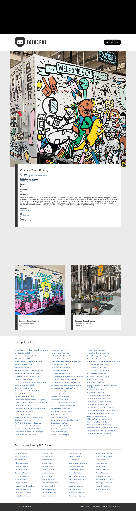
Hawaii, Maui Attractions (23, 493)
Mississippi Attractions (49, 493)
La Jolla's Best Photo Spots (60, 370)
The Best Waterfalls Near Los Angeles (99, 401)
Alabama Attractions (21, 453)
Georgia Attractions (21, 483)
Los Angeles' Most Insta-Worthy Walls (63, 379)
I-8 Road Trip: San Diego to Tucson (62, 356)
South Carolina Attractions (104, 453)
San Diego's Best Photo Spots (97, 367)
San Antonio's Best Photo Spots (97, 365)
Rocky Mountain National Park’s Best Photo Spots (103, 362)
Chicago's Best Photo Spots (24, 394)
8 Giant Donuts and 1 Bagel (24, 359)
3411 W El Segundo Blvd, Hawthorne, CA (34, 176)
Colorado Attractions (21, 470)
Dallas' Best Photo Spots (23, 405)
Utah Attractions (101, 466)
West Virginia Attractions (104, 483)
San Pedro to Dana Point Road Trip (98, 376)
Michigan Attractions (48, 486)
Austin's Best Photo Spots (23, 367)
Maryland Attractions (48, 479)
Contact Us (116, 507)
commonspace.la (25, 210)
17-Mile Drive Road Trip (22, 353)
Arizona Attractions (21, 460)
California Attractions (21, 466)
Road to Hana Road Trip (95, 359)
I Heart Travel (84, 507)
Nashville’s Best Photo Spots (60, 408)
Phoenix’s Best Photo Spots (60, 435)
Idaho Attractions (47, 453)
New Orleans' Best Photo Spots (61, 411)
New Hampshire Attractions (78, 463)
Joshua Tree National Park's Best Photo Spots (66, 362)
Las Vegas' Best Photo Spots (60, 373)
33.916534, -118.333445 (28, 181)
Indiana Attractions (48, 460)
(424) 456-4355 (25, 216)
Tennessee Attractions (103, 460)
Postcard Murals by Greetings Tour (98, 353)
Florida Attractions (21, 479)
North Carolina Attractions (77, 476)
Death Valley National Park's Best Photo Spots (30, 408)
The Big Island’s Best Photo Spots (98, 404)
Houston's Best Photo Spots (60, 353)
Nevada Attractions (75, 460)
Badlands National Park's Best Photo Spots (29, 370)
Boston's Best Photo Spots (23, 379)
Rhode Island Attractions (77, 496)
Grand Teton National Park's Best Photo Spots (30, 429)
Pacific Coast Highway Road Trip (61, 429)
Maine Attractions (47, 476)
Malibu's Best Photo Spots (59, 391)
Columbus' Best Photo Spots (24, 397)
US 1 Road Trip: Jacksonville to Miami (99, 419)
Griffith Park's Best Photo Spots (25, 435)
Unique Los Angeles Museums (97, 416)
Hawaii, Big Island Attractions (24, 486)
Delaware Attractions (21, 476)
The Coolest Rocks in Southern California (100, 407)
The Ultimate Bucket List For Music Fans (100, 413)
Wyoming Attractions (102, 489)
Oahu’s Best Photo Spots (59, 417)
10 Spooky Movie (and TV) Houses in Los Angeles (31, 350)
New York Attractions (75, 473)
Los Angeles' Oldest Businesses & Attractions (66, 385)
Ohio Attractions (74, 483)
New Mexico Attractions (76, 470)
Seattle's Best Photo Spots (95, 379)
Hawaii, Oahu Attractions (23, 496)
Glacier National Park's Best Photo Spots (28, 426)
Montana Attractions (75, 453)
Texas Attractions (101, 463)
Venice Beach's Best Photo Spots (98, 422)
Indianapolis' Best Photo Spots (61, 359)
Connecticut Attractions (22, 473)
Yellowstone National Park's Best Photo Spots (102, 428)
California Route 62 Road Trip (24, 385)
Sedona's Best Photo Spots (96, 382)
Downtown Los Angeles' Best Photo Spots (28, 417)
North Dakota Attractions (77, 479)
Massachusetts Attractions (50, 483)
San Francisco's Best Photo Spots (98, 370)
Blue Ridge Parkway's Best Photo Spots (28, 376)
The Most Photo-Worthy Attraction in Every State (103, 410)
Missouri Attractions (48, 496)
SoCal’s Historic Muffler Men (96, 393)
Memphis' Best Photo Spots (60, 397)
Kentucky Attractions (48, 470)
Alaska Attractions (21, 456)
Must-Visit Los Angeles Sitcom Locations (64, 402)
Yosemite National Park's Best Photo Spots (101, 431)
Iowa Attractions (47, 463)
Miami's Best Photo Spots (59, 400)
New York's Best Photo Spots (60, 414)
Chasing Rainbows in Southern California (28, 391)
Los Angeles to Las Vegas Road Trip (63, 388)
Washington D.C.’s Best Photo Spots (99, 425)
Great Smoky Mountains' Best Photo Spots (29, 432)
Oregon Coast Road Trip (59, 423)
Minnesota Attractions (49, 489)
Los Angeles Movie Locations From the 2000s (66, 382)
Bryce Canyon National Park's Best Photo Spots (31, 382)
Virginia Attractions (102, 473)
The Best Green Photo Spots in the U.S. (100, 398)
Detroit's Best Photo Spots (23, 414)
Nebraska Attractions (75, 456)
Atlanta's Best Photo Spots (23, 365)
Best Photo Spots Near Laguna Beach (27, 373)
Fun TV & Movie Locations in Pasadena (28, 423)
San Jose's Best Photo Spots (96, 373)
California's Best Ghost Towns (25, 388)
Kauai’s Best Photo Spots (59, 365)
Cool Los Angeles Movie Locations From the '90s (31, 402)
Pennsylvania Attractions (77, 493)
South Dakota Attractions (104, 456)
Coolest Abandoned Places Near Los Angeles (30, 400)
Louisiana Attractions (49, 473)
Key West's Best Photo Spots (60, 367)
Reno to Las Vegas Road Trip (96, 356)
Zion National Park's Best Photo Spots (99, 433)
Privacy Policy (95, 507)
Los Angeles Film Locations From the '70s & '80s (67, 376)
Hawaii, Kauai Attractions (23, 489)
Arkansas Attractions (21, 463)
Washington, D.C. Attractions (105, 479)
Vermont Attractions (102, 470)
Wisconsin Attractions (103, 486)
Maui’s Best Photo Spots (59, 394)
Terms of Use (106, 507)
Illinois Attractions (47, 456)
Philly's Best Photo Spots (59, 432)
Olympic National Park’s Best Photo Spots (64, 420)
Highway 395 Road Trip (58, 350)
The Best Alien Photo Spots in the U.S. (99, 396)
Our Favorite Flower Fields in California (64, 426)
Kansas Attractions (48, 466)
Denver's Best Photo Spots (24, 411)
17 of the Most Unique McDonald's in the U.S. (30, 356)
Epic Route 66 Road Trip (23, 420)
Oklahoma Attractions (76, 486)
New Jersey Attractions (76, 466)
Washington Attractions (103, 476)
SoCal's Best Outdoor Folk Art (96, 390)
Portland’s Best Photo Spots (96, 350)
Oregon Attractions (75, 489)
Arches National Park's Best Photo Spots (28, 362)
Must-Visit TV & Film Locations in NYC (63, 405)
